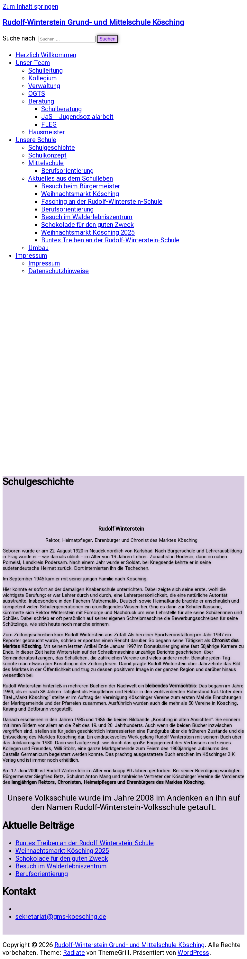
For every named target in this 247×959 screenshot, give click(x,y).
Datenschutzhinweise (58, 271)
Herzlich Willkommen (45, 55)
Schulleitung (45, 70)
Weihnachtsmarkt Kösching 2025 (88, 232)
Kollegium (42, 78)
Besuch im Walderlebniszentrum (87, 217)
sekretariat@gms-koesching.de (60, 916)
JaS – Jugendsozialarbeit (77, 117)
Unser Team (32, 63)
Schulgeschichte (51, 147)
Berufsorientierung (67, 171)
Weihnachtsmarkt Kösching (80, 194)
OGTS (36, 93)
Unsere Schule (35, 140)
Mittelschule (46, 163)
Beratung (41, 101)
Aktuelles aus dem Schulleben (70, 178)
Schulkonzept (47, 155)
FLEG (49, 124)
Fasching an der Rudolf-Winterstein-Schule (101, 201)
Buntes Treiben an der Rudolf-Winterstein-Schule (110, 240)
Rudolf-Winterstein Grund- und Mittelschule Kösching (93, 22)
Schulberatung (61, 109)
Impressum (31, 255)
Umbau (38, 248)
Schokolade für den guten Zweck (87, 225)
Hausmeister (46, 132)
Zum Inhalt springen (30, 6)
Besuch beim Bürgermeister (80, 186)
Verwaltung (44, 86)
